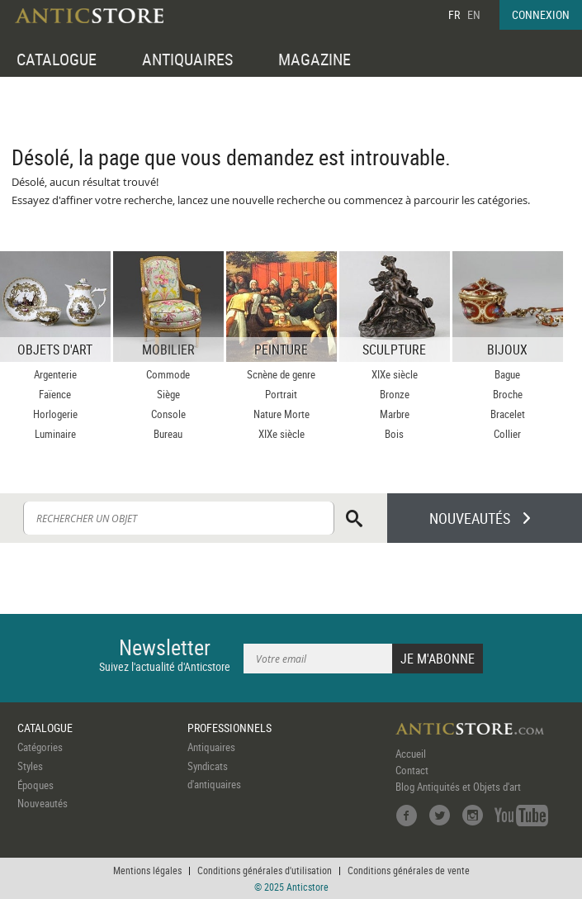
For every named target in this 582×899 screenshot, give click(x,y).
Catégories (40, 747)
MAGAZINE (314, 59)
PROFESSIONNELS (229, 727)
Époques (35, 785)
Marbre (394, 414)
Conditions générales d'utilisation (264, 870)
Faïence (55, 394)
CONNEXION (541, 14)
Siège (168, 394)
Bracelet (507, 414)
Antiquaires (211, 747)
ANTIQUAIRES (187, 59)
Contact (411, 770)
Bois (394, 433)
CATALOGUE (57, 59)
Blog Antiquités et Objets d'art (458, 786)
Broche (508, 394)
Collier (507, 433)
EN (473, 14)
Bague (507, 374)
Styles (30, 766)
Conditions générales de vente (409, 870)
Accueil (410, 753)
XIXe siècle (281, 433)
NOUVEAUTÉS (469, 518)
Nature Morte (281, 414)
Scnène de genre (281, 374)
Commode (168, 374)
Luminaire (55, 433)
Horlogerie (55, 414)
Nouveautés (42, 803)
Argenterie (55, 374)
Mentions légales (147, 870)
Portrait (281, 394)
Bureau (168, 433)
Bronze (394, 394)
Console (168, 414)
